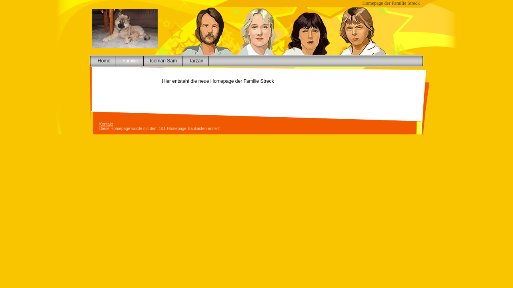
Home (104, 61)
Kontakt (106, 124)
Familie (130, 61)
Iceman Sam (163, 61)
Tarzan (196, 61)
